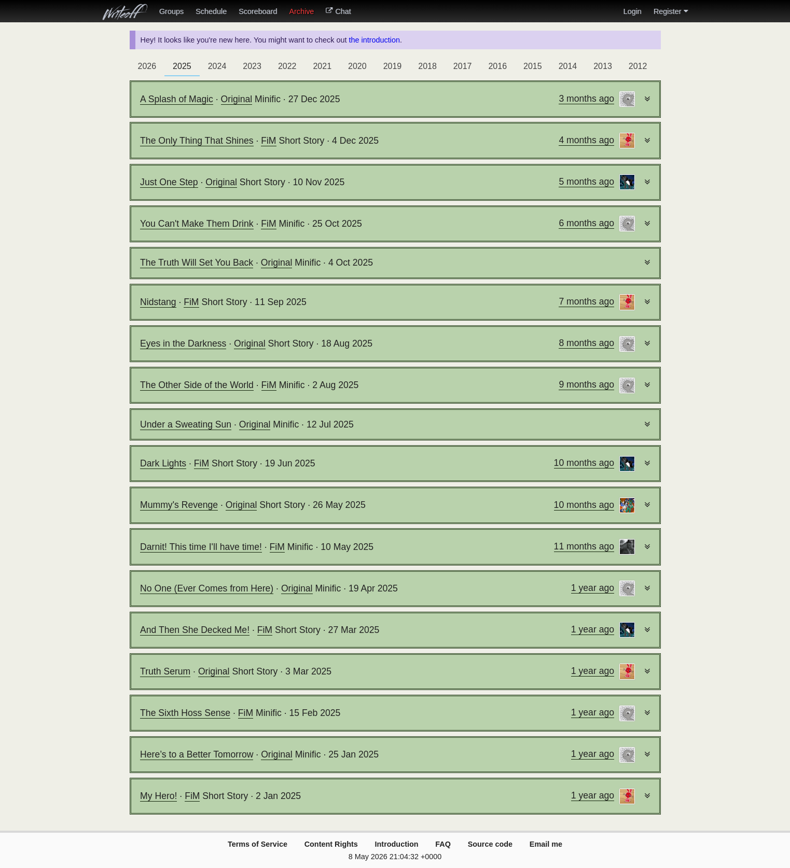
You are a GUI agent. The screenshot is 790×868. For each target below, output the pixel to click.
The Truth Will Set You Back (196, 262)
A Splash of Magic (176, 99)
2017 (462, 66)
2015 (532, 66)
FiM (268, 140)
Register (671, 11)
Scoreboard (258, 11)
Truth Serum (165, 671)
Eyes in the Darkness (183, 343)
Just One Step (169, 182)
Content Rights (331, 844)
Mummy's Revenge (179, 505)
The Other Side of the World (197, 385)
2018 (427, 66)
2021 (322, 66)
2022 (287, 66)
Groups (171, 11)
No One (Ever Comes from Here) (206, 588)
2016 (497, 66)
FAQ (443, 844)
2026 (147, 66)
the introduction (374, 40)
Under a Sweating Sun (185, 424)
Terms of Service (257, 844)
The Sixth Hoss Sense (185, 713)
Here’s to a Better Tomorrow (196, 754)
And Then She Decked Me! (195, 630)
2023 (252, 66)
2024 (217, 66)
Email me (546, 844)
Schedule (211, 11)
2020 (357, 66)
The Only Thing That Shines (196, 140)
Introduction (397, 844)
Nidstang (158, 302)
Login (632, 11)
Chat (338, 11)
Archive (301, 11)
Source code (490, 844)
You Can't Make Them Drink (197, 223)
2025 (182, 66)
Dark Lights (163, 463)
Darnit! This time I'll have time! (201, 547)
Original (237, 99)
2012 (638, 66)
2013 (602, 66)
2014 (568, 66)
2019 (392, 66)
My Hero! (158, 796)
